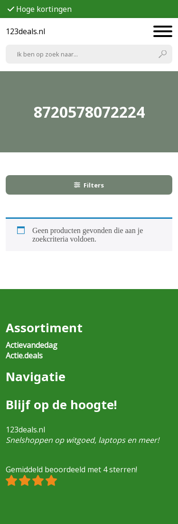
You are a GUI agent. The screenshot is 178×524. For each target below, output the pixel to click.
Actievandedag (31, 345)
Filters (89, 185)
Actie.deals (24, 355)
